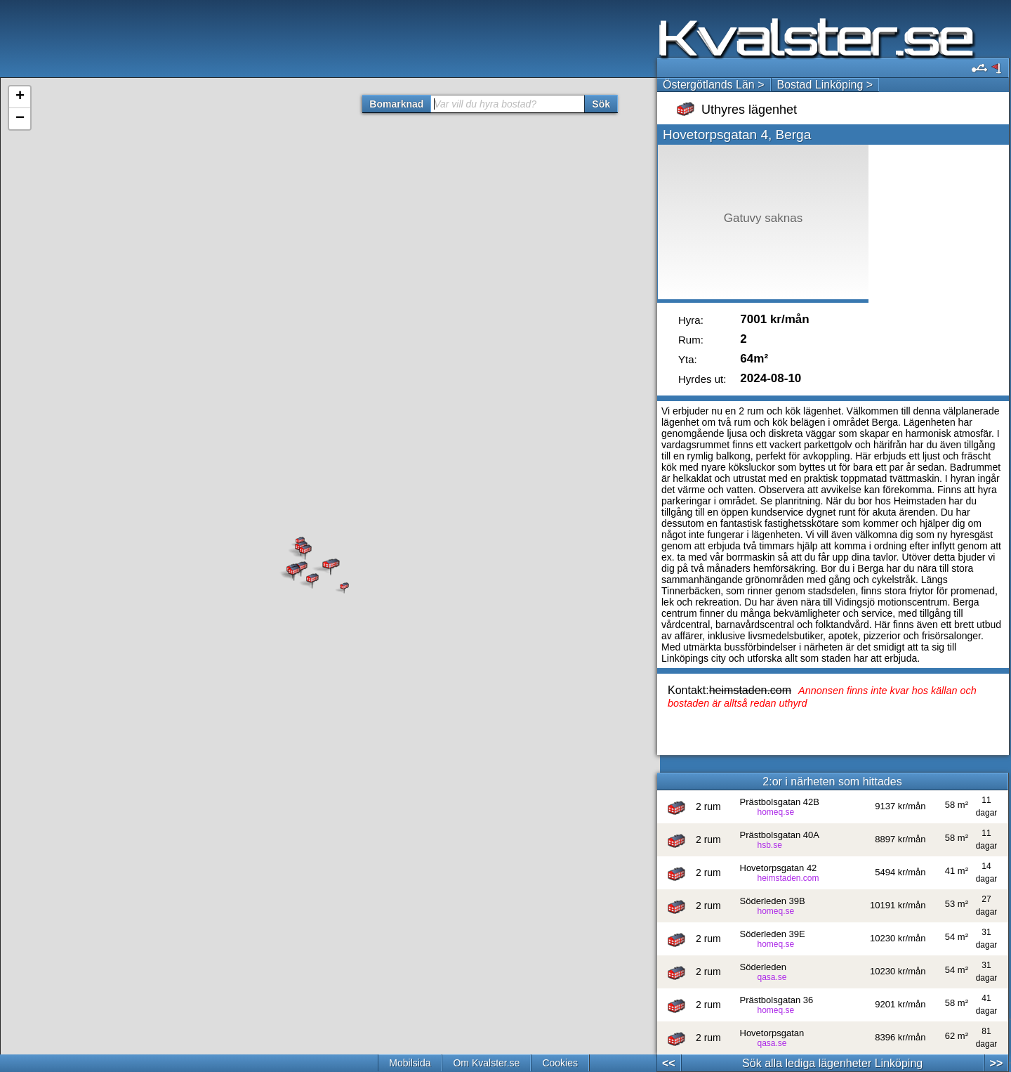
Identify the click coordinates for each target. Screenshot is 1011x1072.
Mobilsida (409, 1062)
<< (668, 1063)
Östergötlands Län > (714, 85)
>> (996, 1063)
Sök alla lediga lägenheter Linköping (832, 1063)
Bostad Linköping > (825, 85)
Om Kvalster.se (486, 1062)
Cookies (560, 1062)
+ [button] (20, 96)
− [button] (20, 118)
